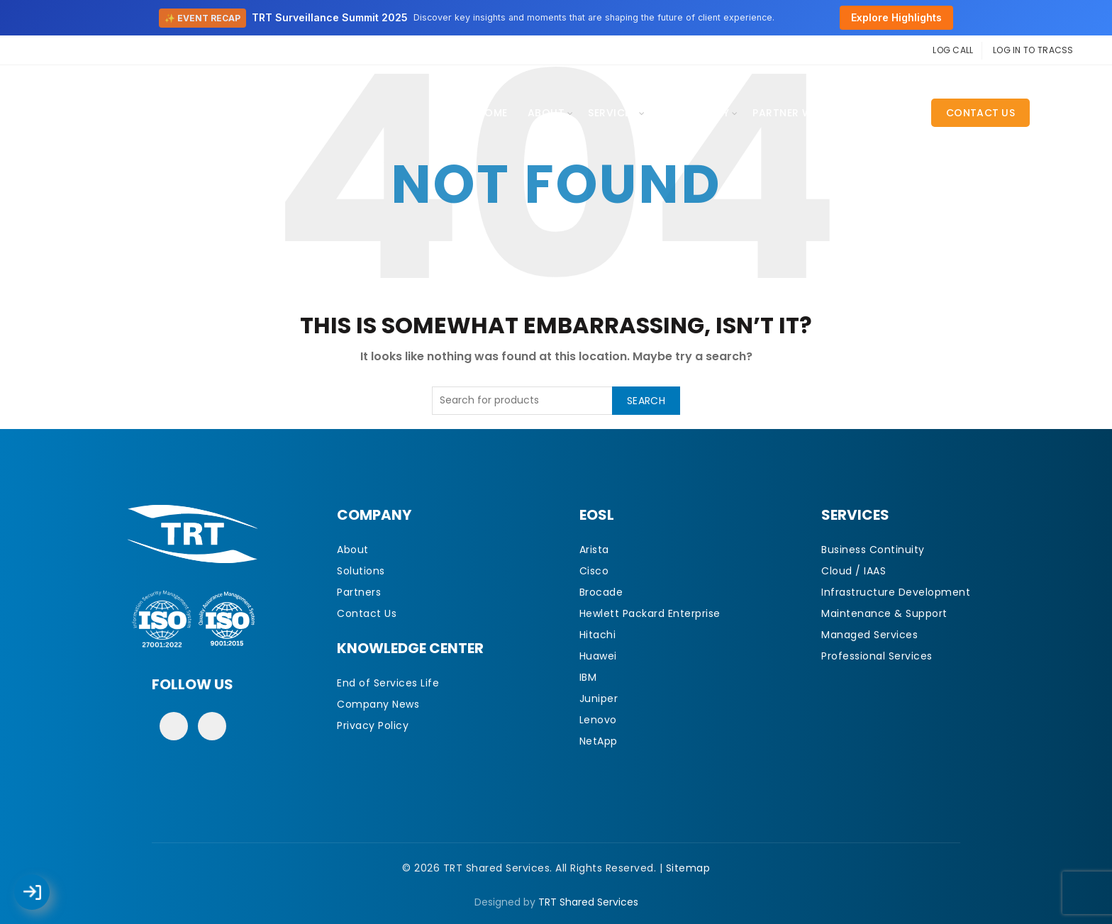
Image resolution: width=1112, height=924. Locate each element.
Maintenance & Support (884, 613)
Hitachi (597, 635)
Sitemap (688, 868)
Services (612, 113)
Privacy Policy (372, 725)
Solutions (361, 571)
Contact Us (980, 113)
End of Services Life (388, 683)
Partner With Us (799, 113)
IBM (588, 677)
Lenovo (598, 720)
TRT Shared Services (588, 902)
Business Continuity (873, 549)
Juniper (598, 698)
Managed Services (869, 635)
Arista (594, 549)
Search (646, 401)
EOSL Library (694, 113)
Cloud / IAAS (853, 571)
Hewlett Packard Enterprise (650, 613)
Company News (378, 704)
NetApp (598, 741)
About (546, 113)
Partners (359, 592)
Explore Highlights (896, 17)
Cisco (594, 571)
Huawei (598, 656)
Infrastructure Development (895, 592)
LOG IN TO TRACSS (1033, 50)
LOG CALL (953, 50)
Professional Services (877, 656)
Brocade (601, 592)
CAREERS (890, 113)
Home (492, 113)
